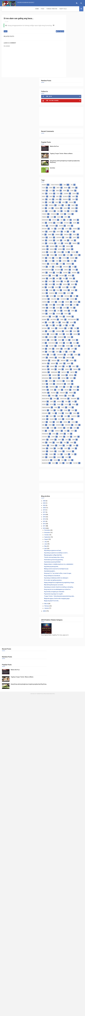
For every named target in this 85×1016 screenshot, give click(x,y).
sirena (70, 700)
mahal (72, 184)
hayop (63, 237)
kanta (63, 246)
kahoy (71, 468)
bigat (63, 366)
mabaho (72, 266)
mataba (63, 278)
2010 (64, 835)
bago (63, 348)
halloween (64, 439)
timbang (64, 726)
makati (63, 544)
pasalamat (64, 621)
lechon (70, 254)
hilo (70, 445)
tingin (63, 729)
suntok (63, 307)
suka (70, 304)
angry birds (65, 336)
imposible (64, 456)
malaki (63, 134)
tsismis (63, 744)
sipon (63, 700)
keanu (70, 486)
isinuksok (64, 459)
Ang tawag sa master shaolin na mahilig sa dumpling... (72, 913)
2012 (64, 831)
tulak (63, 316)
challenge (64, 392)
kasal (63, 483)
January (66, 943)
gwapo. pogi (72, 430)
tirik (63, 732)
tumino (71, 746)
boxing (63, 374)
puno (69, 295)
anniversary (65, 207)
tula (63, 166)
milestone (71, 579)
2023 (64, 810)
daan (70, 398)
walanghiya (71, 764)
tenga (69, 723)
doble (63, 225)
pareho (71, 292)
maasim (63, 266)
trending (70, 313)
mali (63, 550)
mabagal (64, 184)
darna (70, 404)
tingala (72, 726)
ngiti (63, 594)
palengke (64, 606)
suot (71, 307)
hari (75, 442)
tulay (63, 746)
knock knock (71, 492)
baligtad (64, 354)
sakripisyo (71, 662)
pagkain (64, 122)
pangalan (64, 163)
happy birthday (66, 442)
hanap (73, 439)
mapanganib (65, 562)
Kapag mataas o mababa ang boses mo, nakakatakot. (72, 879)
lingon (69, 518)
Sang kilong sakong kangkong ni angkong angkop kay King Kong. (74, 1006)
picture (70, 193)
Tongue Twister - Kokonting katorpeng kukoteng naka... (72, 929)
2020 (64, 815)
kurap (71, 503)
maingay (64, 541)
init (76, 237)
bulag (71, 374)
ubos (69, 752)
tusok (70, 749)
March (66, 939)
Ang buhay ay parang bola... (71, 882)
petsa (71, 629)
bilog (63, 369)
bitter (70, 369)
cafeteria (71, 386)
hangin (70, 234)
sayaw (63, 199)
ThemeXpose (39, 1014)
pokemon (64, 196)
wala (63, 764)
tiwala (70, 732)
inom (63, 161)
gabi (63, 421)
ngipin (72, 591)
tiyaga (63, 735)
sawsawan (64, 682)
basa (5, 34)
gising (70, 228)
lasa (70, 512)
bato (63, 155)
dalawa (73, 222)
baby (63, 345)
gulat (63, 427)
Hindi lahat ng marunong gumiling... (70, 873)
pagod (63, 603)
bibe (63, 363)
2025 (64, 808)
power (63, 647)
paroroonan (71, 618)
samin (63, 673)
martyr (63, 565)
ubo (63, 752)
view (70, 761)
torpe (63, 738)
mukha (63, 281)
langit (70, 251)
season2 (64, 685)
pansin (63, 615)
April (65, 855)
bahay (70, 140)
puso (63, 298)
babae (63, 131)
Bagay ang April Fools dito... (71, 936)
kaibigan (64, 471)
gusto (63, 231)
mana (63, 556)
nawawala (64, 591)
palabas (72, 287)
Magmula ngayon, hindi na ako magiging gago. (72, 933)
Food (10, 8)
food (63, 418)
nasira (70, 588)
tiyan (70, 735)
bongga (64, 172)
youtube (71, 770)
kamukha (72, 243)
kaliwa (63, 477)
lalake (72, 149)
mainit (71, 541)
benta (71, 360)
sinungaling (72, 697)
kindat (69, 489)
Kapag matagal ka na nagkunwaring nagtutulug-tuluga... (72, 905)
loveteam (64, 263)
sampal (71, 673)
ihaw (63, 454)
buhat (63, 219)
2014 (64, 826)
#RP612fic (71, 319)
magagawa (73, 533)
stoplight (70, 703)
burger (63, 383)
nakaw (63, 284)
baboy (70, 131)
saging (71, 656)
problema (73, 196)
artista (74, 207)
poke (69, 644)
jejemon (64, 149)
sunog (71, 705)
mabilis (63, 269)
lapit (63, 512)
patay (70, 134)
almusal (64, 333)
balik (72, 354)
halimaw (73, 436)
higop (63, 445)
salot (63, 670)
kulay (70, 246)
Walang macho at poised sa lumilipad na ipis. (71, 885)
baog (70, 357)
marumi (72, 275)
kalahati (72, 471)
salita (63, 667)
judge (63, 465)
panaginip (73, 606)
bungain (64, 380)
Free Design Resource (49, 1014)
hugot (63, 451)
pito (63, 641)
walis (63, 767)
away (69, 166)
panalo (63, 289)
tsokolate (72, 744)
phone (63, 632)
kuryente (71, 248)
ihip (69, 454)
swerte (63, 711)
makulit (71, 544)
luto (72, 263)
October (66, 842)
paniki (63, 612)
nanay (63, 588)
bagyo (70, 348)
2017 (64, 819)
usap (63, 758)
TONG (63, 328)
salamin (72, 664)
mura (63, 585)
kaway (63, 486)
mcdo (63, 577)
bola (70, 371)
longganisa (65, 524)
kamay (69, 240)
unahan (64, 755)
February (66, 941)
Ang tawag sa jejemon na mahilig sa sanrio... (70, 862)
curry (63, 398)
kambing (64, 243)
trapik (63, 741)
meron (63, 579)
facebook (64, 175)
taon (70, 717)
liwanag (64, 521)
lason (63, 515)
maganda (72, 269)
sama (70, 670)
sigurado (64, 688)
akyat (70, 328)
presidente (64, 650)
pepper (63, 629)
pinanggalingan (73, 635)
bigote (70, 366)
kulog (70, 497)
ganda (69, 421)
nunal (71, 597)
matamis (72, 278)
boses (63, 216)
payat (63, 623)
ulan (71, 202)
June (65, 851)
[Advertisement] (70, 782)
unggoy (72, 755)
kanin (70, 161)
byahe (63, 386)
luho (73, 524)
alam (70, 330)
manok (63, 187)
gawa (63, 424)
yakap (63, 770)
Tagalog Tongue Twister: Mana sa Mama (74, 92)
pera (63, 193)
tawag (70, 720)
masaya (72, 568)
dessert (72, 407)
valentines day (72, 758)
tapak (63, 720)
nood (70, 594)
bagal (76, 345)
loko (63, 260)
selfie (63, 304)
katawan (71, 483)
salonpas (71, 667)
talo (70, 714)
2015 (64, 824)
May (65, 853)
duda (70, 412)
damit (63, 158)
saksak (63, 664)
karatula (64, 480)
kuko (70, 495)
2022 (64, 812)
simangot (64, 694)
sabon (63, 656)
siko (69, 691)
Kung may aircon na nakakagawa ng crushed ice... (71, 918)
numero (64, 597)
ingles (72, 456)
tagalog (64, 310)
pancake (72, 289)
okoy (63, 600)
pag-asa (70, 600)
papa (63, 618)
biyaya (63, 371)
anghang (72, 333)
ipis (63, 240)
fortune (71, 418)
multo (71, 582)
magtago (72, 538)
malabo (63, 547)
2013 (64, 828)
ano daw (64, 339)
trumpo (71, 741)
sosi (63, 703)
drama (69, 410)
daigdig (72, 401)
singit (63, 697)
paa (70, 284)
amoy (70, 204)
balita (63, 357)
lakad (63, 251)
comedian (72, 395)
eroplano (71, 225)
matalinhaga (73, 571)
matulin (64, 190)
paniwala (71, 612)
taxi (63, 723)
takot (63, 714)
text (63, 313)
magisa (63, 538)
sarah (63, 679)
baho (63, 169)
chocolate (64, 222)
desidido (64, 407)
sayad (72, 682)
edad (63, 415)
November (67, 839)
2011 (64, 833)
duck (63, 412)
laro (63, 254)
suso (63, 708)
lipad (70, 257)
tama (63, 717)
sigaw (71, 685)
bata (70, 169)
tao (63, 128)
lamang (64, 509)
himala (63, 448)
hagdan (71, 231)
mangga (64, 559)
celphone (70, 389)
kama (70, 477)
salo (71, 301)
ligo (63, 181)
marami (63, 275)
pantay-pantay (73, 615)
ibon (70, 451)
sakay (70, 659)
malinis (71, 272)
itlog (71, 146)
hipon (71, 448)
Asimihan (72, 106)
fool (63, 228)
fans (70, 415)
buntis (72, 380)
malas (71, 547)
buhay (63, 143)
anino (73, 336)
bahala (63, 351)
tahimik (71, 711)
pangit (63, 152)
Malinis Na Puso (74, 83)
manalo (71, 556)
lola (71, 521)
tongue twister (66, 125)
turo (63, 749)
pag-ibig (64, 287)
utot (70, 137)
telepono (72, 310)
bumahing (71, 377)
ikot (76, 454)
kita (63, 492)
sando (63, 676)
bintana (70, 213)
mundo (71, 281)
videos (63, 761)
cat (62, 389)
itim (63, 462)
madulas (64, 533)
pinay (63, 638)
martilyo (74, 562)
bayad (75, 210)
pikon (63, 635)
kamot (69, 178)
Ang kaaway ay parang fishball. (72, 876)
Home (4, 8)
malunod (64, 553)
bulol (63, 377)
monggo (64, 582)
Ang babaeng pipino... (70, 888)
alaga (63, 330)
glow (70, 424)
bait (71, 351)
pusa (63, 653)
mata (70, 187)
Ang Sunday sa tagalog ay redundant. (71, 922)
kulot (63, 248)
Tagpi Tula (30, 8)
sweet (70, 708)
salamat (64, 301)
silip (76, 691)
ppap (70, 647)
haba (63, 433)
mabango (64, 530)
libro (70, 515)
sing (72, 694)
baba (70, 342)
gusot (63, 430)
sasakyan (71, 679)
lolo (70, 260)
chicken (64, 395)
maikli (63, 272)
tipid (70, 729)
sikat (72, 688)
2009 (64, 946)
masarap (64, 568)
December (67, 837)
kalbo (70, 474)
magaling (64, 536)
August (66, 846)
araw (63, 140)
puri (73, 650)
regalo (70, 653)
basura (63, 360)
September (67, 844)
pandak (63, 609)
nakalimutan (72, 585)
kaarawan (71, 465)
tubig (72, 163)
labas (69, 506)
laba (63, 506)
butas (71, 383)
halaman (64, 436)
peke (63, 626)
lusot (70, 527)
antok (71, 339)
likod (63, 257)
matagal (64, 571)
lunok (63, 527)
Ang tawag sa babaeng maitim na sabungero (72, 897)
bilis (63, 213)
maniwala (72, 559)
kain (76, 125)
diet (63, 410)
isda (63, 178)
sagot (63, 659)
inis (70, 237)
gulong (71, 427)
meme (70, 577)
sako (63, 662)
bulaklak (70, 155)
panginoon (72, 609)
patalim (73, 621)
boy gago (71, 216)
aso (63, 210)
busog (70, 219)
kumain (72, 500)
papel (63, 292)
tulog (69, 128)
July (65, 849)
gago (70, 158)
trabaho (64, 202)
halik (63, 234)
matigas (73, 574)
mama (72, 553)
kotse (63, 495)
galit (70, 143)
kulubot (64, 500)
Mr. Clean (64, 325)
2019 (64, 817)
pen (69, 626)
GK (62, 322)
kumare (63, 503)
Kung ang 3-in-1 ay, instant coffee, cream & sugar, (71, 891)
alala (63, 204)
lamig (71, 509)
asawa (63, 342)
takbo (63, 137)
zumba (63, 319)
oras (71, 190)
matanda (64, 574)
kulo (63, 497)
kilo (63, 489)
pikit (63, 295)
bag (69, 345)
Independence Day (71, 322)
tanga (70, 199)
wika (70, 767)
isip (72, 459)
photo (71, 632)
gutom (63, 146)
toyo (70, 738)
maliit (69, 550)
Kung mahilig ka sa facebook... (72, 894)
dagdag (64, 401)
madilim (73, 530)
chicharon (74, 392)
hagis (70, 433)
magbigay (73, 536)
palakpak (71, 603)
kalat (63, 474)
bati (69, 210)
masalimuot (73, 565)
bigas (69, 363)
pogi (63, 644)
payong (70, 623)
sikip (63, 691)
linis (69, 181)
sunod (63, 705)
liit (62, 518)
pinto (70, 638)
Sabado (73, 325)
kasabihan (73, 480)
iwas (69, 462)
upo (70, 316)
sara (70, 676)
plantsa (70, 641)
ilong (72, 175)
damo (63, 404)
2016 (64, 821)
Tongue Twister (19, 8)
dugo (71, 172)
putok (70, 298)
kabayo (63, 468)
